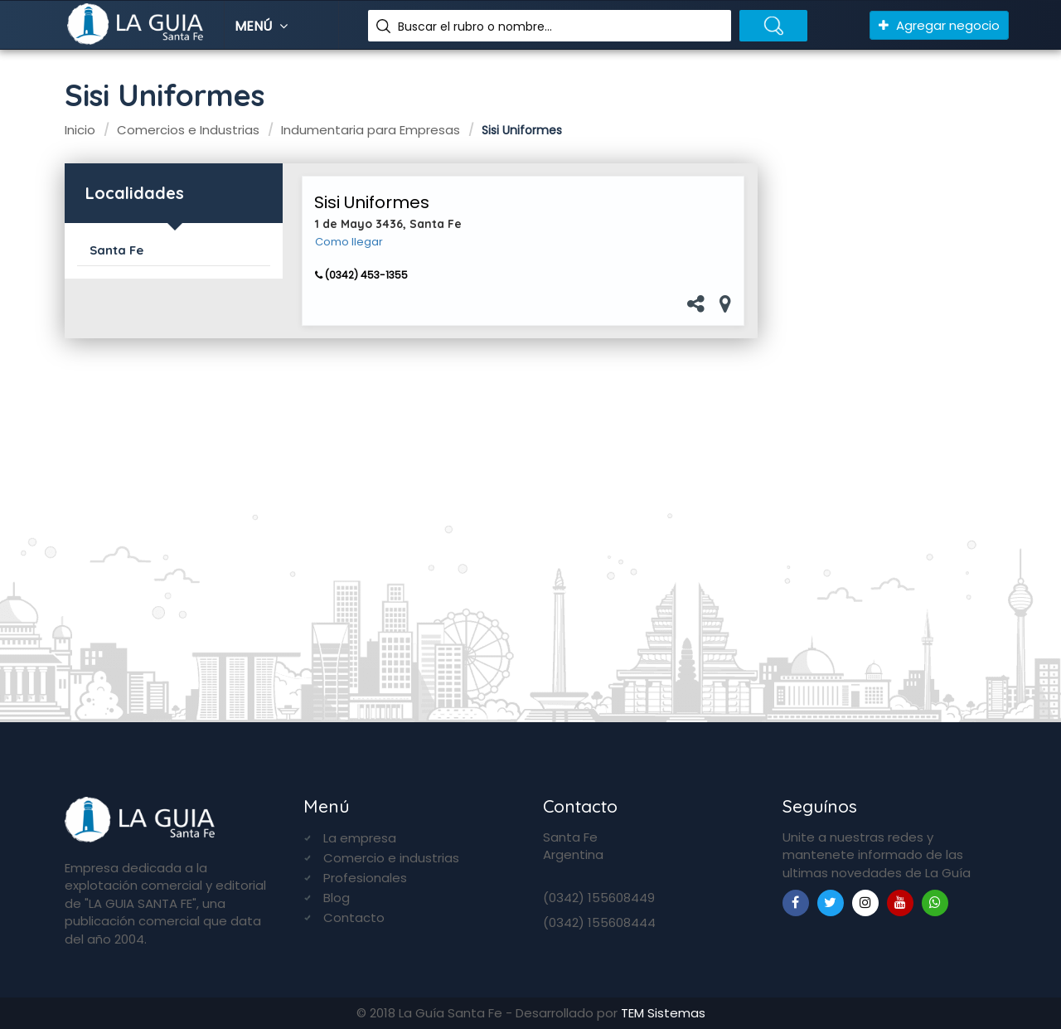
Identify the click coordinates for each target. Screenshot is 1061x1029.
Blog (336, 897)
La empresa (359, 838)
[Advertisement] (889, 423)
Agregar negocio (939, 25)
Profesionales (365, 877)
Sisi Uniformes (371, 202)
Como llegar (349, 242)
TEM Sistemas (663, 1013)
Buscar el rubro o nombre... (475, 26)
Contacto (354, 917)
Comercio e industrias (391, 857)
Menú (263, 26)
